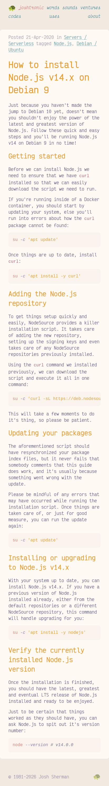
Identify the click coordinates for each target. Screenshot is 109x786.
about (94, 16)
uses (54, 16)
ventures (90, 7)
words (53, 7)
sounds (70, 7)
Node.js (63, 43)
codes (14, 16)
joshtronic (31, 7)
